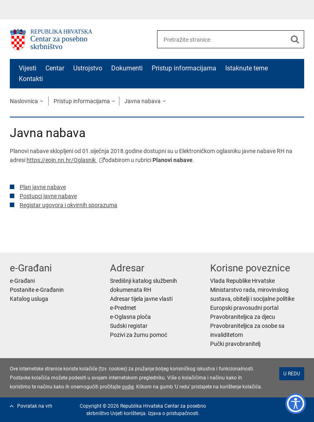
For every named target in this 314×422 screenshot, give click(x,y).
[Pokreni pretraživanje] (295, 39)
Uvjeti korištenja (128, 413)
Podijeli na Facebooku (31, 239)
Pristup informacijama (184, 68)
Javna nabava (142, 101)
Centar (54, 68)
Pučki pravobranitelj (235, 344)
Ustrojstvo (87, 68)
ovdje (128, 387)
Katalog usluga (29, 299)
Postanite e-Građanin (37, 290)
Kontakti (31, 79)
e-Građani (22, 281)
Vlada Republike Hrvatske (242, 281)
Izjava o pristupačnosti (173, 413)
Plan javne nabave (43, 187)
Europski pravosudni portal (244, 308)
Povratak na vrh (34, 406)
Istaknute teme (246, 68)
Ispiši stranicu (14, 239)
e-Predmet (123, 308)
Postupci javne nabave (48, 196)
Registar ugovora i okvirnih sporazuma (68, 205)
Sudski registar (129, 326)
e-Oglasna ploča (130, 317)
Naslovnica (24, 101)
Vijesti (27, 68)
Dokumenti (127, 68)
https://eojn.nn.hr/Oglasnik (62, 160)
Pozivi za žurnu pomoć (138, 335)
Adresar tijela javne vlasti (141, 299)
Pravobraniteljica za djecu (242, 317)
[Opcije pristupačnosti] (295, 403)
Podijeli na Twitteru (49, 239)
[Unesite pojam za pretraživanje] (221, 39)
